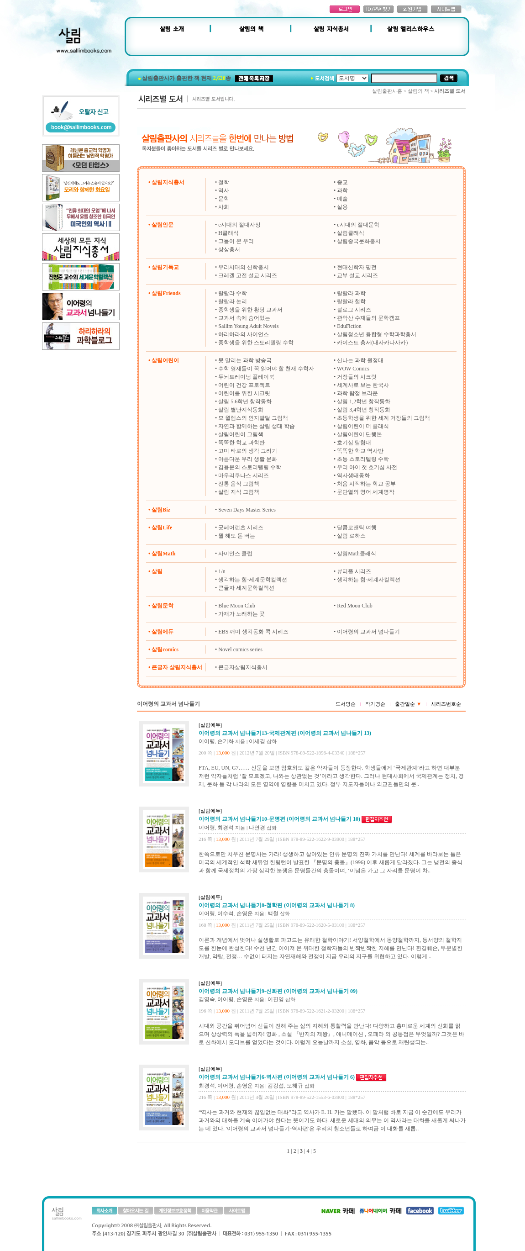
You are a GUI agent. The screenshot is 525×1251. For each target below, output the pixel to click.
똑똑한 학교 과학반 (241, 442)
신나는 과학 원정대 (360, 360)
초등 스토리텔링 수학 (363, 459)
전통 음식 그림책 (238, 483)
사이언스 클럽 (235, 553)
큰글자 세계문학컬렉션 (246, 588)
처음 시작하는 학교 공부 (366, 483)
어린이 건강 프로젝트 (244, 385)
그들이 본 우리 (236, 241)
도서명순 (346, 704)
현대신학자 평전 (357, 267)
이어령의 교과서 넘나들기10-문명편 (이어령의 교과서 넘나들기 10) (279, 819)
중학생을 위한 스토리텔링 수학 (256, 342)
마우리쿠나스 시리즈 (243, 475)
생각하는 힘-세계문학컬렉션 (252, 579)
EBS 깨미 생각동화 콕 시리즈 (253, 631)
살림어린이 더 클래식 (363, 426)
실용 (342, 207)
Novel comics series (240, 649)
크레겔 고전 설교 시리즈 (247, 275)
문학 (223, 198)
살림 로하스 (351, 536)
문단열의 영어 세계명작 (365, 492)
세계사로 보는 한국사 (363, 385)
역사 (223, 190)
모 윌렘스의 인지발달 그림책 (253, 418)
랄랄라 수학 (232, 293)
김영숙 (207, 999)
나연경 (257, 827)
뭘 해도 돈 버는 (236, 536)
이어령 (207, 741)
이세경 (257, 741)
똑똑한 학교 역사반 (360, 451)
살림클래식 (350, 233)
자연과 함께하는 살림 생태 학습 (256, 426)
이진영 (276, 999)
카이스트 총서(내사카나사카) (372, 342)
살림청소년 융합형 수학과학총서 (376, 334)
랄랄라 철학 (351, 301)
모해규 (295, 1085)
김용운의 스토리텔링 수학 (249, 467)
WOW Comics (353, 368)
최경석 (225, 827)
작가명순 (375, 704)
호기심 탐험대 (354, 442)
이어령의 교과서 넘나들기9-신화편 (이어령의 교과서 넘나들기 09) (278, 991)
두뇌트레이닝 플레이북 (246, 377)
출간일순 (408, 704)
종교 (342, 182)
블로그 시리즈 (354, 309)
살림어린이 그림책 (240, 434)
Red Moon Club (354, 605)
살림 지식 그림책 (238, 492)
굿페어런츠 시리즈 (240, 527)
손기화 (225, 741)
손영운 (244, 913)
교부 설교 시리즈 (357, 275)
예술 (342, 198)
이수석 (225, 913)
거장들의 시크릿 (357, 377)
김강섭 (276, 1085)
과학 (342, 190)
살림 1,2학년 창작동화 (363, 401)
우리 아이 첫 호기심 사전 (367, 467)
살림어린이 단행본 (359, 434)
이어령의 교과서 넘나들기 (368, 631)
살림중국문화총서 (359, 241)
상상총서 (229, 249)
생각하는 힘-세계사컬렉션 (368, 579)
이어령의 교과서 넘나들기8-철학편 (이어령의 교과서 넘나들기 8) (277, 905)
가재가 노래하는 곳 (241, 614)
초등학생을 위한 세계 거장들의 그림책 (383, 418)
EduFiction (349, 326)
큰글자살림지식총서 (243, 667)
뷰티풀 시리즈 (354, 571)
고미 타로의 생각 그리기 (247, 451)
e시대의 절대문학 (358, 225)
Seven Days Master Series (247, 510)
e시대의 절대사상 (239, 225)
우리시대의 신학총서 (243, 267)
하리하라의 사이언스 (243, 334)
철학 (223, 182)
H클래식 (228, 233)
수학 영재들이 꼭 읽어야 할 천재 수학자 (266, 368)
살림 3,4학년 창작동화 (363, 409)
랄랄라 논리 (232, 301)
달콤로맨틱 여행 (357, 527)
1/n (221, 571)
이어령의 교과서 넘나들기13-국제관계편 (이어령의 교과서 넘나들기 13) (285, 733)
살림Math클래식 (356, 553)
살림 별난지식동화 (240, 409)
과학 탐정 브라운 (357, 393)
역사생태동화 (353, 475)
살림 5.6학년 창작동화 (245, 401)
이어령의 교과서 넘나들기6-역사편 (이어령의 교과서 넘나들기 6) (277, 1077)
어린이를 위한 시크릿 (244, 393)
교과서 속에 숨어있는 (244, 318)
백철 (273, 913)
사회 (223, 207)
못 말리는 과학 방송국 (245, 360)
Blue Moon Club (236, 605)
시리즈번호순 (446, 704)
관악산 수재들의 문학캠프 (368, 318)
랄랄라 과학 (351, 293)
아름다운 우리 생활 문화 (247, 459)
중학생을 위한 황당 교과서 (250, 309)
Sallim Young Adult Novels (248, 326)
